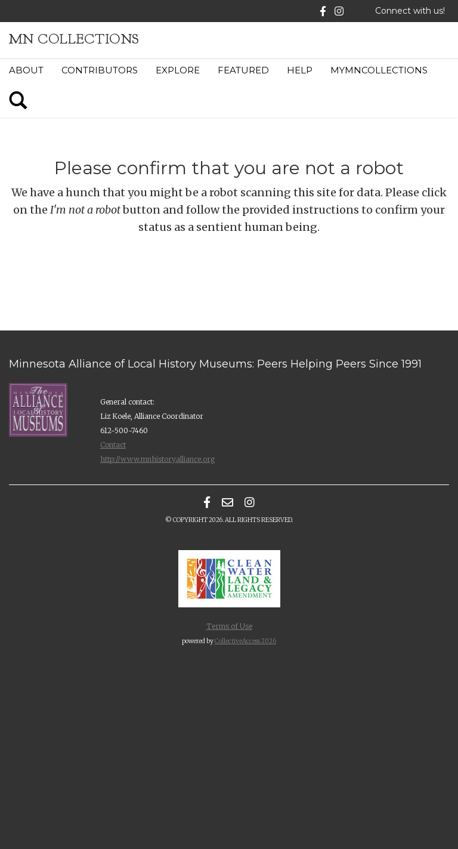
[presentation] (255, 282)
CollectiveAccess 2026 (245, 641)
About (26, 70)
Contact (113, 444)
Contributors (99, 70)
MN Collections (74, 39)
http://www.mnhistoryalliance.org (157, 459)
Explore (178, 70)
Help (299, 70)
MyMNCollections (379, 70)
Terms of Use (229, 626)
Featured (243, 70)
